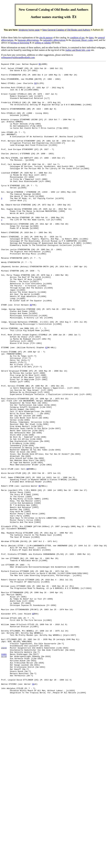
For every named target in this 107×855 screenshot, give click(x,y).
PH (35, 87)
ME (40, 64)
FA (33, 808)
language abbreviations (28, 40)
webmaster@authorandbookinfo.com (18, 57)
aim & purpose (46, 37)
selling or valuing (43, 42)
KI (46, 404)
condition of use (77, 37)
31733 (4, 775)
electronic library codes (82, 40)
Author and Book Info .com (77, 50)
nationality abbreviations (54, 40)
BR (27, 550)
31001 (4, 772)
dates (91, 37)
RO (31, 353)
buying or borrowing (19, 42)
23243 (4, 765)
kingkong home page (29, 30)
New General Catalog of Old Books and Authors (66, 30)
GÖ (33, 724)
